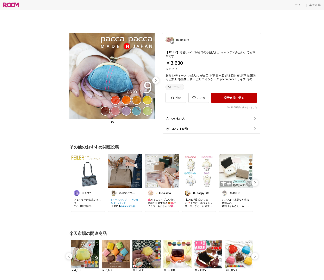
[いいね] (198, 98)
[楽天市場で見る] (234, 98)
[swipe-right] (155, 80)
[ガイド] (299, 5)
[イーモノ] (175, 87)
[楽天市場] (315, 5)
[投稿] (176, 98)
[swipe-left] (69, 256)
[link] (88, 171)
